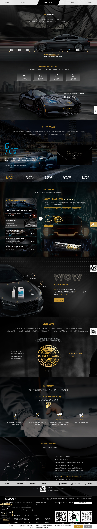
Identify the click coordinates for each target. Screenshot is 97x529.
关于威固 (90, 2)
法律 (61, 502)
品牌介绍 (16, 522)
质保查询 (26, 519)
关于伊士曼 (27, 522)
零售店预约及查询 (18, 519)
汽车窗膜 (26, 515)
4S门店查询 (37, 519)
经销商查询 (48, 519)
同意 (78, 526)
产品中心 (7, 2)
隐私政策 (65, 502)
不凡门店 (73, 2)
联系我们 (57, 502)
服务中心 (23, 2)
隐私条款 (88, 526)
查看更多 (48, 227)
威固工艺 (36, 515)
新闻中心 (36, 522)
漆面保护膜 (17, 515)
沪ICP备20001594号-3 (28, 510)
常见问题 (71, 502)
